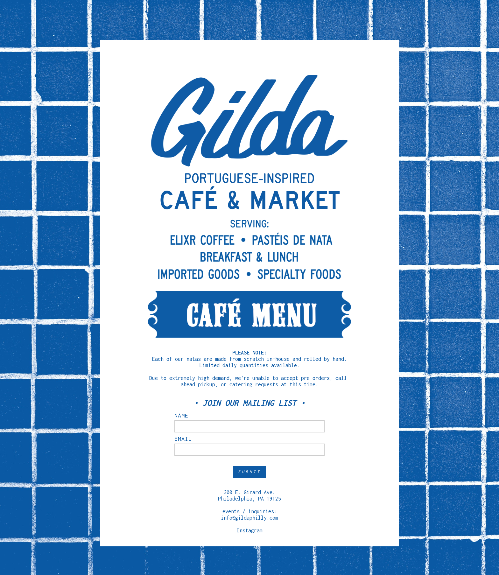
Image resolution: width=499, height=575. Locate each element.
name (181, 415)
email (183, 439)
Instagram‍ (250, 530)
